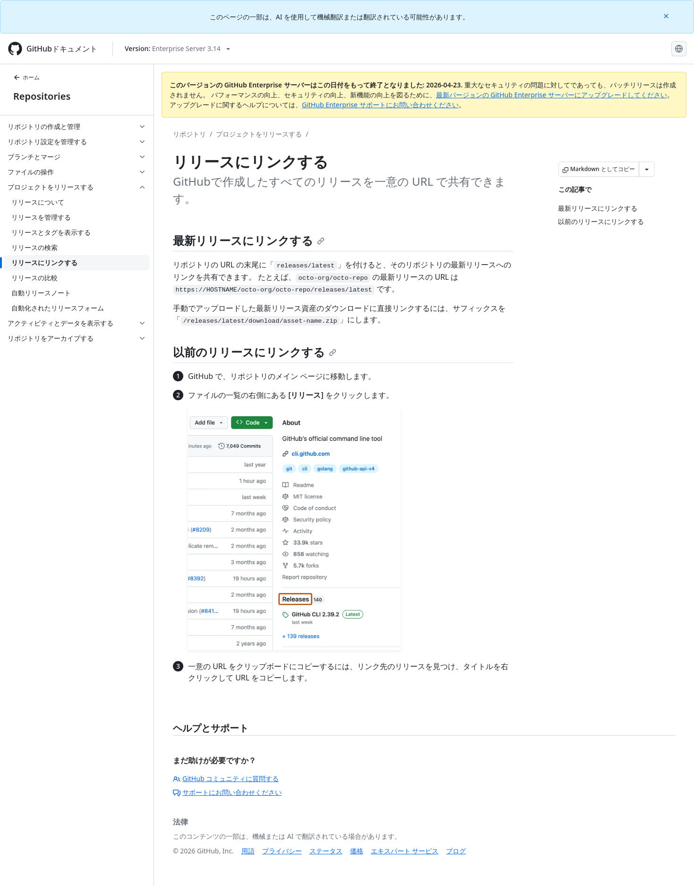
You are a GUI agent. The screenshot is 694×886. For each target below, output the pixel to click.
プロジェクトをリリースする (259, 133)
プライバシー (282, 850)
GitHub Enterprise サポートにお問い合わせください (380, 104)
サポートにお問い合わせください (227, 792)
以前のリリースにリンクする (254, 352)
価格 (356, 850)
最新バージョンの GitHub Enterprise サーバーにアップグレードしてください (551, 94)
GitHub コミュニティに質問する (226, 778)
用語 (248, 850)
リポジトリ (189, 133)
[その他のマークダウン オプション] (647, 169)
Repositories (41, 96)
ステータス (326, 850)
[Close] (667, 15)
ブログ (456, 850)
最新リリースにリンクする (249, 240)
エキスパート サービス (405, 850)
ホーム (26, 77)
